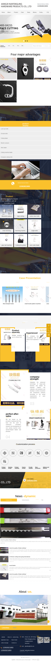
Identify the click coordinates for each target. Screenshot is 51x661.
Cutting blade (19, 45)
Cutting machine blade (6, 152)
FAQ (42, 500)
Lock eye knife (10, 45)
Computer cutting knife (6, 157)
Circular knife (14, 45)
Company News (9, 500)
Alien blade (4, 147)
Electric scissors (23, 45)
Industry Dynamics (25, 500)
